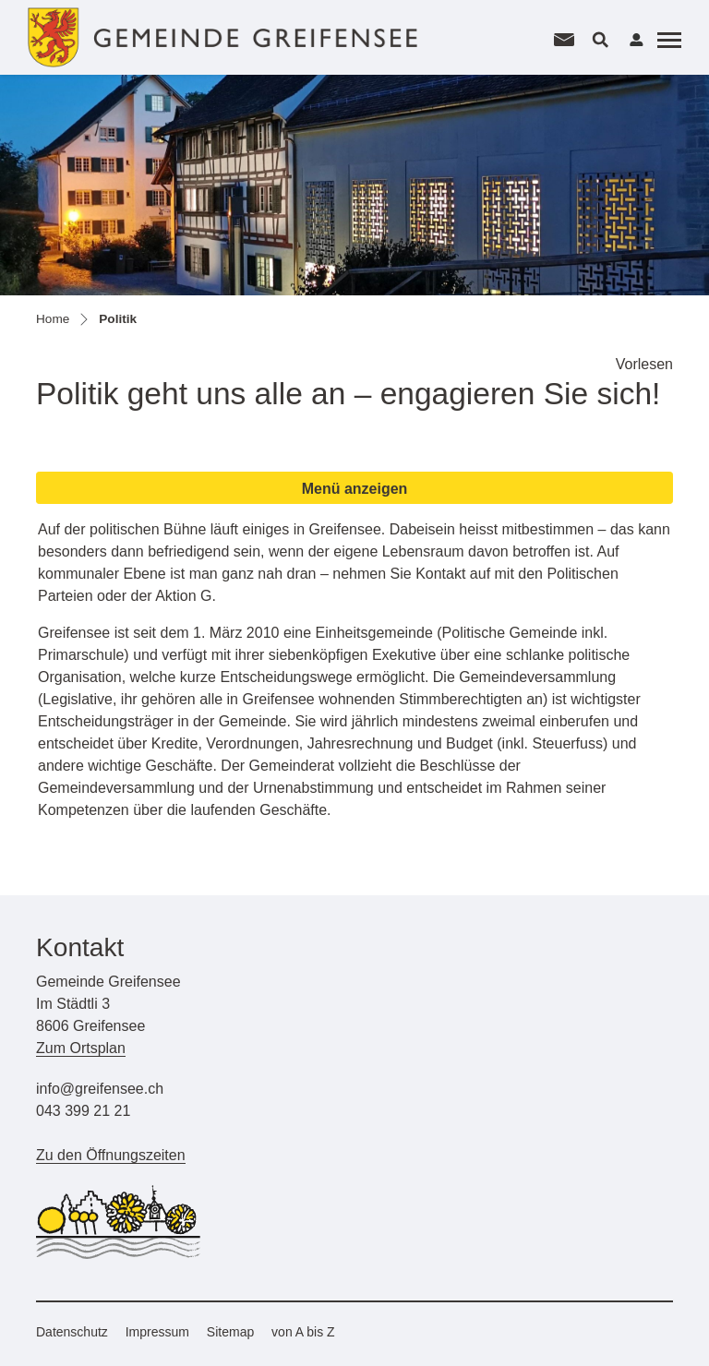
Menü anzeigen (355, 489)
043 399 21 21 (83, 1111)
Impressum (157, 1331)
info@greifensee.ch (99, 1088)
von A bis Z (302, 1331)
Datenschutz (72, 1331)
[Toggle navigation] (666, 40)
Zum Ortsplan (81, 1048)
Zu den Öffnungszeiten (111, 1155)
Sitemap (230, 1331)
